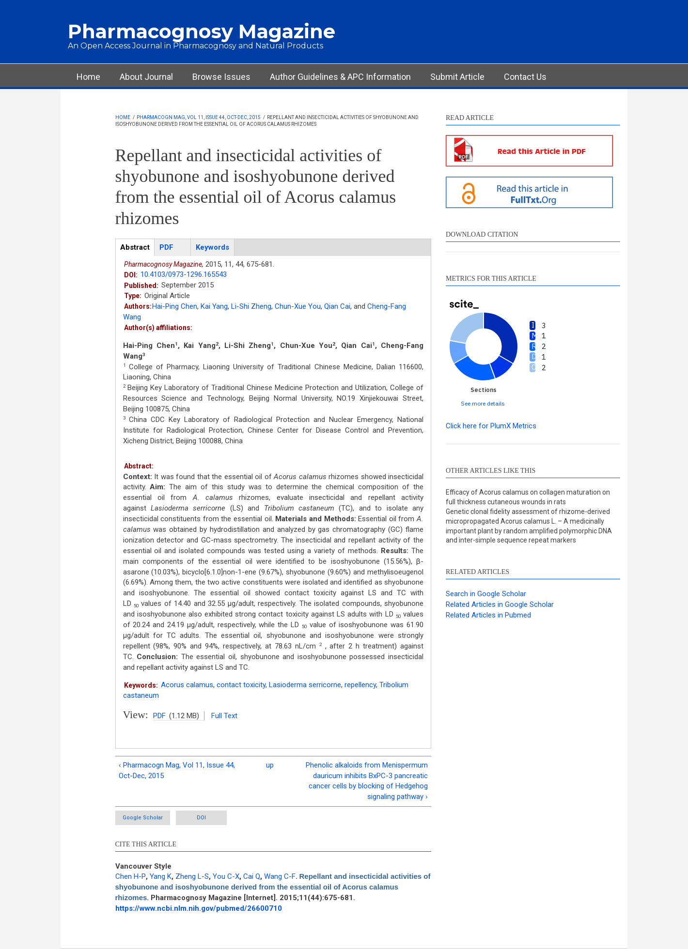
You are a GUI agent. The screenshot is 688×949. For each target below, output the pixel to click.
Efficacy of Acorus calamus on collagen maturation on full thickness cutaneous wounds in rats (528, 497)
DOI (201, 817)
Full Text (224, 715)
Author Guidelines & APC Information (340, 77)
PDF (159, 715)
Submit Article (457, 77)
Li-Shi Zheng (251, 306)
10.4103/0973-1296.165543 (184, 274)
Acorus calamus (187, 684)
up (270, 765)
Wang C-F (280, 876)
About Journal (146, 77)
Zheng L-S (192, 876)
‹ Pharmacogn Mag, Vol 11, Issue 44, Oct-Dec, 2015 (177, 770)
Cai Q (251, 876)
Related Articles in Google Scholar (500, 604)
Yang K (161, 876)
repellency (360, 684)
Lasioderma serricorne (305, 684)
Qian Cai (337, 306)
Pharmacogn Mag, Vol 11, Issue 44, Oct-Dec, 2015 (199, 117)
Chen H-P (130, 876)
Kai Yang (214, 306)
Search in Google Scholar (486, 593)
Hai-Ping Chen (174, 306)
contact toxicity (241, 684)
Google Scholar (143, 817)
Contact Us (525, 77)
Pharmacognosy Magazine (201, 31)
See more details (483, 403)
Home (88, 77)
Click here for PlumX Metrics (491, 426)
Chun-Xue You (298, 306)
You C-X (226, 876)
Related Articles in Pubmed (488, 615)
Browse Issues (221, 77)
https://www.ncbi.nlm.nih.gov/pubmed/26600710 (198, 908)
